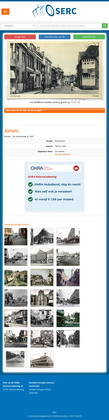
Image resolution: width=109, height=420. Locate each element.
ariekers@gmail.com (42, 416)
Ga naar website (62, 154)
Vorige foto (20, 36)
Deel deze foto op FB (54, 36)
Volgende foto (89, 36)
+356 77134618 (75, 416)
